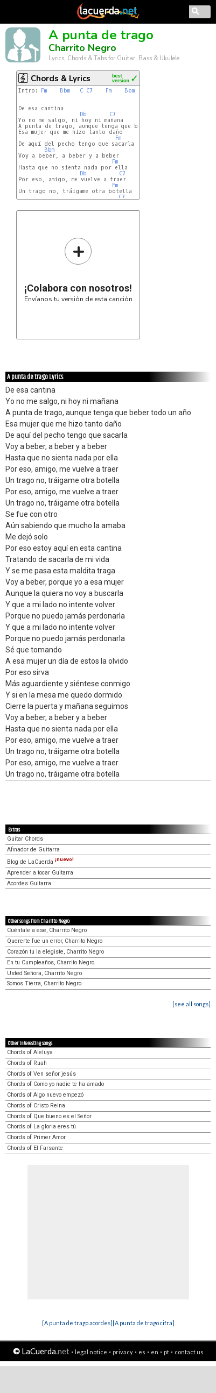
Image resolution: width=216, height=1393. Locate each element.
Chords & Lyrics (60, 78)
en (154, 1351)
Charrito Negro (82, 47)
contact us (189, 1351)
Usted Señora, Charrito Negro (44, 973)
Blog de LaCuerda (40, 861)
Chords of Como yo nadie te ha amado (55, 1084)
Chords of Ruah (27, 1063)
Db (83, 114)
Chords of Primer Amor (36, 1137)
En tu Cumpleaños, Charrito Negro (50, 962)
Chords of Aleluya (30, 1052)
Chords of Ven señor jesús (41, 1073)
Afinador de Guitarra (33, 849)
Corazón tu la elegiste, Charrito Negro (55, 951)
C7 (89, 90)
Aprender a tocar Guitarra (40, 872)
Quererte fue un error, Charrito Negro (54, 940)
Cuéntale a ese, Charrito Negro (47, 930)
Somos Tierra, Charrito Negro (44, 983)
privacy (123, 1351)
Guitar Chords (25, 838)
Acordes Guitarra (29, 883)
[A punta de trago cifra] (144, 1322)
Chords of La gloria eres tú (41, 1126)
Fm (44, 90)
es (141, 1351)
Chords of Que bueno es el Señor (49, 1116)
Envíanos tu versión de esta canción (78, 269)
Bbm (65, 90)
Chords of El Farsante (35, 1148)
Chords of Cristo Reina (36, 1105)
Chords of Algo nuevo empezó (45, 1094)
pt (166, 1351)
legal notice (91, 1351)
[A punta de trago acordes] (77, 1322)
